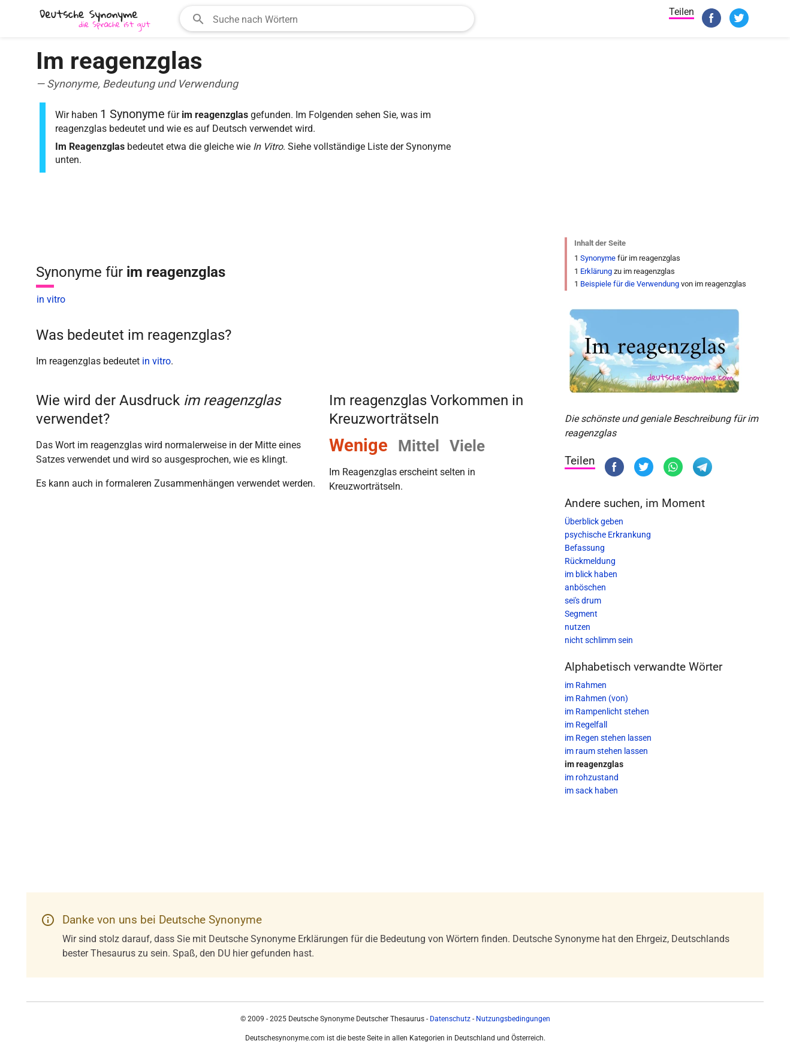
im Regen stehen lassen (608, 738)
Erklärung (596, 271)
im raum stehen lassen (606, 751)
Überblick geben (594, 521)
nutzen (577, 627)
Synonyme (598, 258)
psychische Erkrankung (608, 534)
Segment (581, 614)
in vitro (51, 299)
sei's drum (583, 600)
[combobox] (327, 19)
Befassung (585, 548)
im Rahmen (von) (596, 698)
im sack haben (591, 790)
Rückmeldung (590, 561)
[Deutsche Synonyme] (96, 20)
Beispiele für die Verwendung (629, 283)
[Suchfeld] (340, 19)
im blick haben (591, 574)
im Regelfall (586, 724)
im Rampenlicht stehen (607, 711)
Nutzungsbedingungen (513, 1019)
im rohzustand (592, 777)
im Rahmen (586, 685)
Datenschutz (450, 1019)
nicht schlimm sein (599, 640)
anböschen (585, 587)
